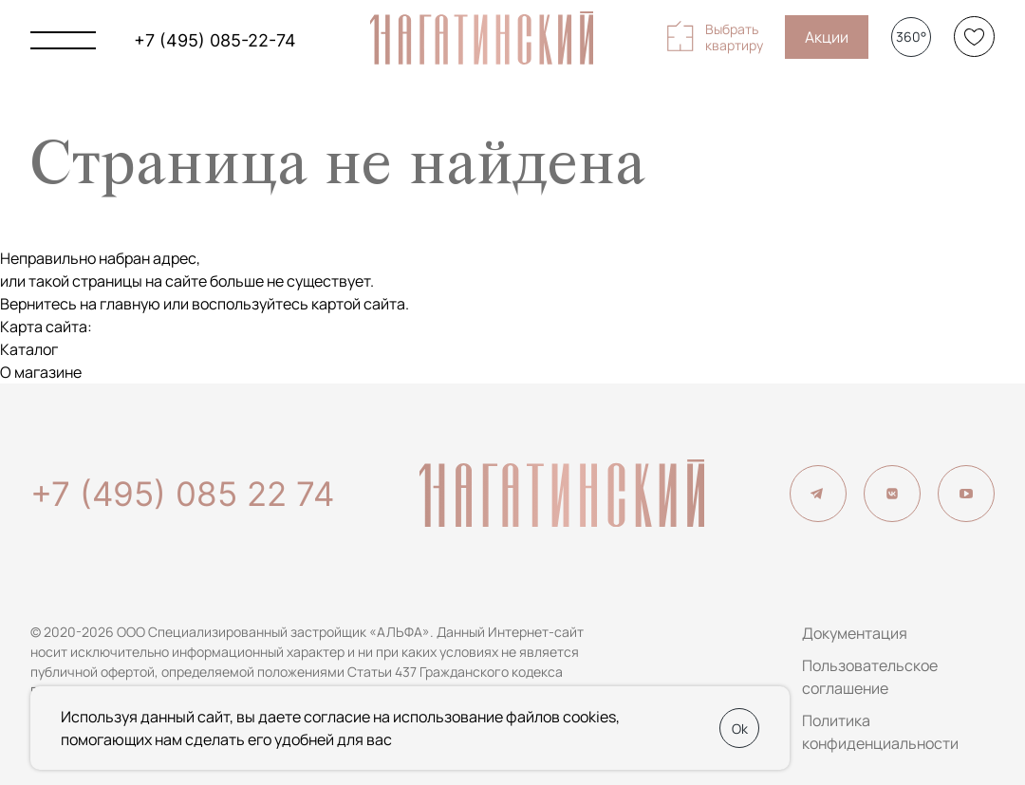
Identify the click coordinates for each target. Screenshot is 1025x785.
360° (911, 37)
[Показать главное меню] (63, 40)
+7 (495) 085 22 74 (182, 494)
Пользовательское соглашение (870, 677)
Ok (740, 729)
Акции (826, 37)
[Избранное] (974, 36)
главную (130, 303)
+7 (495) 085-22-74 (215, 40)
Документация (854, 633)
